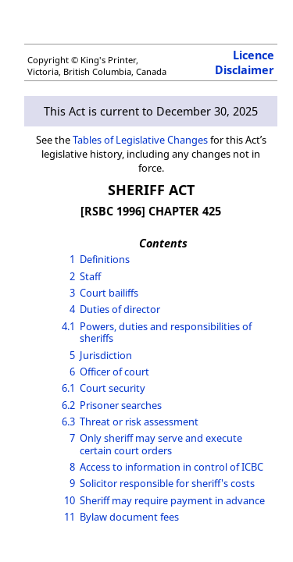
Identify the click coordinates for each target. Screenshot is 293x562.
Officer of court (114, 372)
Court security (112, 388)
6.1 (68, 388)
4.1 (68, 326)
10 (69, 500)
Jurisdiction (106, 355)
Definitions (105, 259)
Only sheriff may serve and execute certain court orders (161, 444)
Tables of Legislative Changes (140, 140)
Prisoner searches (121, 405)
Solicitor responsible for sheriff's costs (167, 483)
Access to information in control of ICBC (171, 467)
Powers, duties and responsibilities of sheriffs (166, 332)
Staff (90, 276)
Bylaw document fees (129, 517)
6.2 (68, 405)
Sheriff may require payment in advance (172, 500)
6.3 (68, 421)
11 (69, 517)
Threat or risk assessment (139, 421)
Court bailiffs (109, 293)
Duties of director (120, 309)
